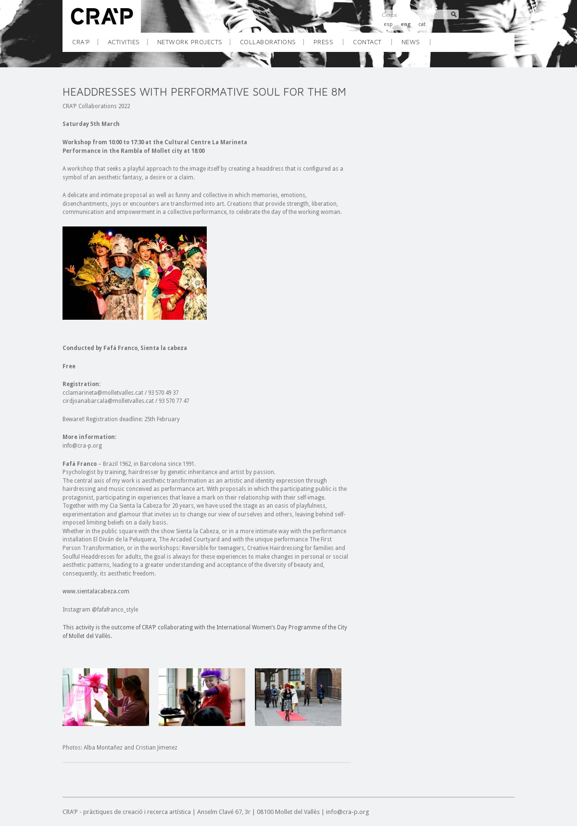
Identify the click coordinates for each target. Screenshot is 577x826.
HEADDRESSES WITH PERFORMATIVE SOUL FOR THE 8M (204, 91)
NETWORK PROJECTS (193, 45)
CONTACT (367, 42)
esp (388, 24)
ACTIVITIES (127, 45)
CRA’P (85, 45)
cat (422, 24)
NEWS (410, 42)
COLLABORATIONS (271, 45)
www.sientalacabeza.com (96, 591)
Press (324, 42)
